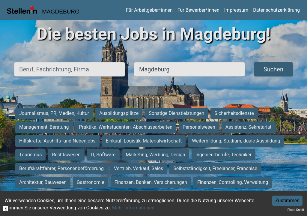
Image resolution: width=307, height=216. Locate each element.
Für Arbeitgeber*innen (149, 10)
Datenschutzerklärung (276, 10)
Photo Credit (296, 210)
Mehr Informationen (133, 208)
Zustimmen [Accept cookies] (287, 200)
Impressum (236, 10)
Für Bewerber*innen (198, 10)
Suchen (273, 69)
